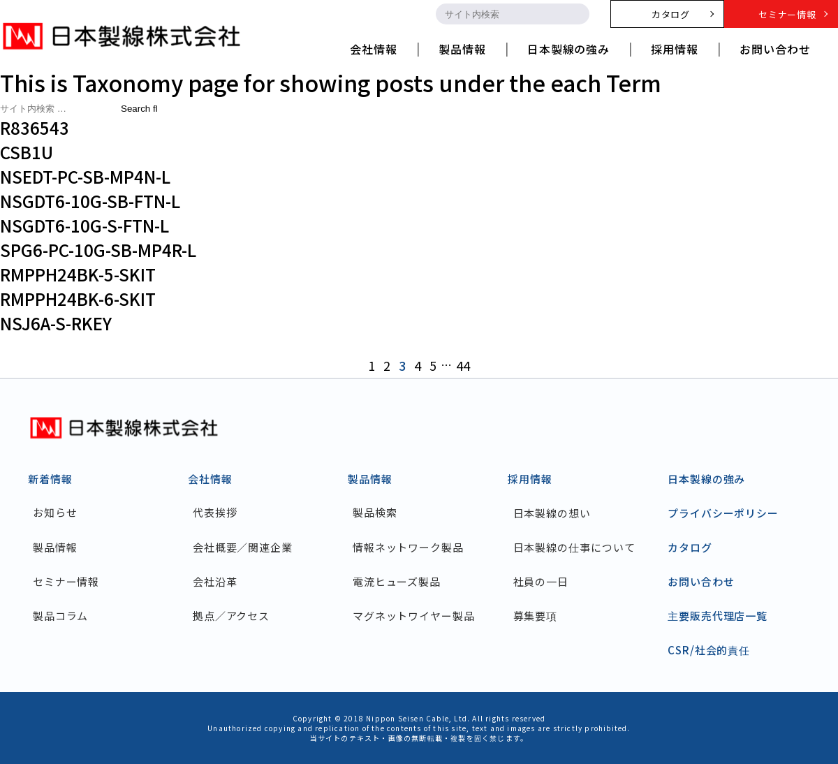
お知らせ (56, 513)
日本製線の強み (706, 478)
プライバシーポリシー (723, 513)
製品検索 (375, 513)
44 (463, 365)
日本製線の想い (552, 513)
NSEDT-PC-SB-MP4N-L (85, 176)
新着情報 (50, 478)
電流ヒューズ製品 (397, 581)
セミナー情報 (67, 581)
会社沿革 (215, 581)
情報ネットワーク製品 (408, 547)
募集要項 (535, 615)
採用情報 (530, 478)
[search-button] (576, 13)
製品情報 (56, 547)
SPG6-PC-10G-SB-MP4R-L (98, 249)
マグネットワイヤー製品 (414, 615)
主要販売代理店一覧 (717, 615)
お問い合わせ (701, 581)
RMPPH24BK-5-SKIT (78, 274)
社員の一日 (541, 581)
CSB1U (26, 152)
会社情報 (210, 478)
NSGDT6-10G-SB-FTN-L (90, 201)
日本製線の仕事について (574, 547)
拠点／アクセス (231, 615)
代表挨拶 (215, 513)
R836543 (34, 127)
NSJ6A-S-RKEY (56, 323)
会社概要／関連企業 (243, 547)
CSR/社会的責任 (709, 649)
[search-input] (500, 13)
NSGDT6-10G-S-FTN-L (84, 225)
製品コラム (61, 615)
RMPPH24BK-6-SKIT (78, 298)
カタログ (690, 547)
